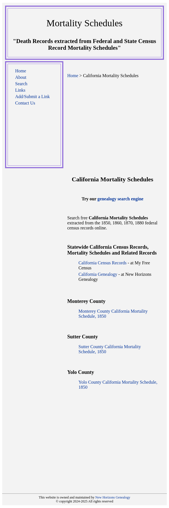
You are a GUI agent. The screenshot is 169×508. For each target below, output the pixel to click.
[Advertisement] (34, 138)
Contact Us (25, 103)
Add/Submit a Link (32, 96)
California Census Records (102, 262)
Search (21, 83)
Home (20, 70)
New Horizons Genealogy (112, 497)
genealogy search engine (120, 198)
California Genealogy (97, 274)
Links (20, 90)
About (20, 77)
